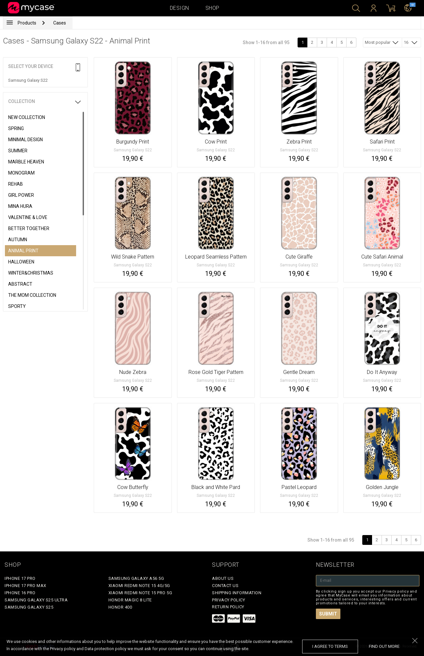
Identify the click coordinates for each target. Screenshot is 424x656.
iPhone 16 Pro (20, 592)
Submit (328, 613)
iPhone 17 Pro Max (25, 585)
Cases (59, 22)
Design (179, 8)
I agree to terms (330, 646)
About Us (223, 578)
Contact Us (225, 585)
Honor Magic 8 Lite (130, 599)
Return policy (228, 606)
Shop (212, 8)
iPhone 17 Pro (20, 578)
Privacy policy (228, 599)
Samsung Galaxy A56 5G (136, 578)
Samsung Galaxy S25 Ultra (36, 599)
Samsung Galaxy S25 (29, 607)
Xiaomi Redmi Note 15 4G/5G (139, 585)
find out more (384, 646)
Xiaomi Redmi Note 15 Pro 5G (140, 592)
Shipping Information (236, 592)
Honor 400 (120, 607)
